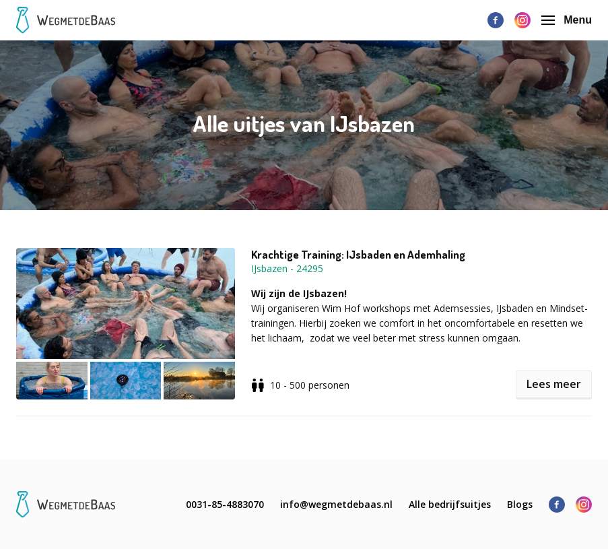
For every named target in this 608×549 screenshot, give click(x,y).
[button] (133, 323)
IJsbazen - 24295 (287, 268)
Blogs (520, 504)
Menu (566, 20)
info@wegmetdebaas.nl (336, 504)
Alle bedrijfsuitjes (450, 504)
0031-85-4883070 (225, 504)
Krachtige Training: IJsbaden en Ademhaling (358, 254)
